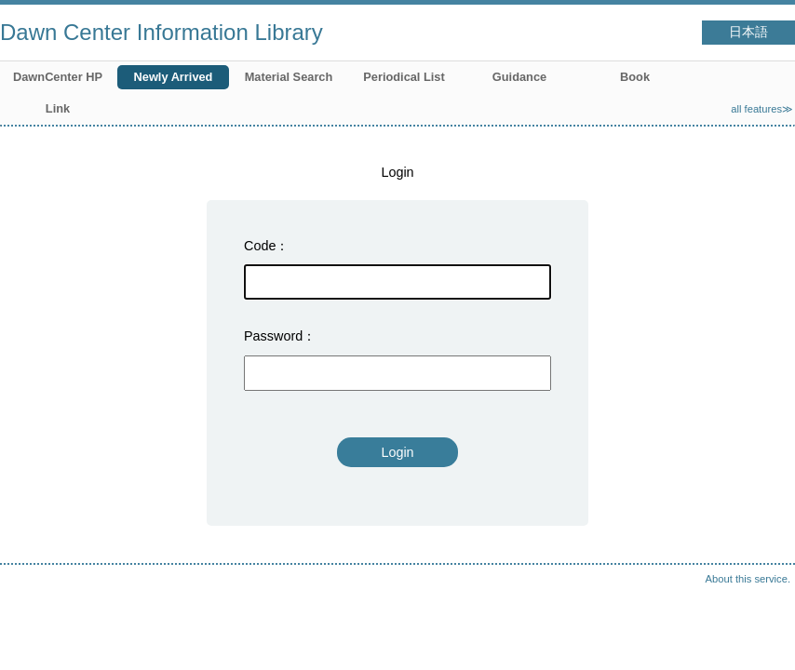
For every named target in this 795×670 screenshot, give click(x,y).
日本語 (748, 32)
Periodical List (403, 77)
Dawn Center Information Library (161, 32)
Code (260, 245)
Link (58, 108)
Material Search (289, 77)
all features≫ (762, 108)
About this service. (748, 578)
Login (397, 452)
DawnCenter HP (57, 77)
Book (635, 77)
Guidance (519, 77)
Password (273, 335)
